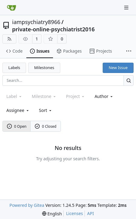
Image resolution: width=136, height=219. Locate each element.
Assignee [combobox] (18, 110)
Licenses (74, 213)
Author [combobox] (104, 96)
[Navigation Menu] (127, 7)
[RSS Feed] (9, 38)
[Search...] (129, 80)
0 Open (17, 126)
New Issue (118, 67)
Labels (14, 67)
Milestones (44, 67)
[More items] (129, 51)
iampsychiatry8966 (36, 22)
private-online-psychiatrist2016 (53, 29)
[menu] (46, 110)
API (90, 213)
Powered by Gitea (26, 205)
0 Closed (46, 126)
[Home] (11, 7)
